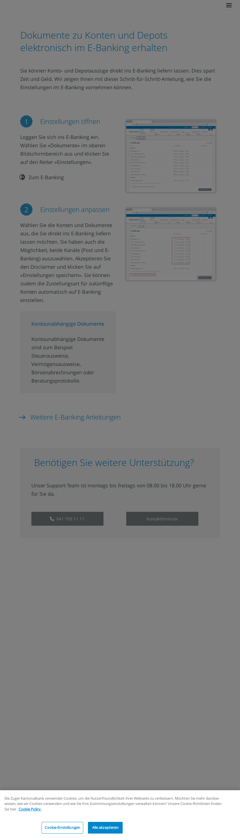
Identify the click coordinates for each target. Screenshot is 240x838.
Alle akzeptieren (105, 827)
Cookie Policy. (30, 809)
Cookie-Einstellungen (62, 827)
